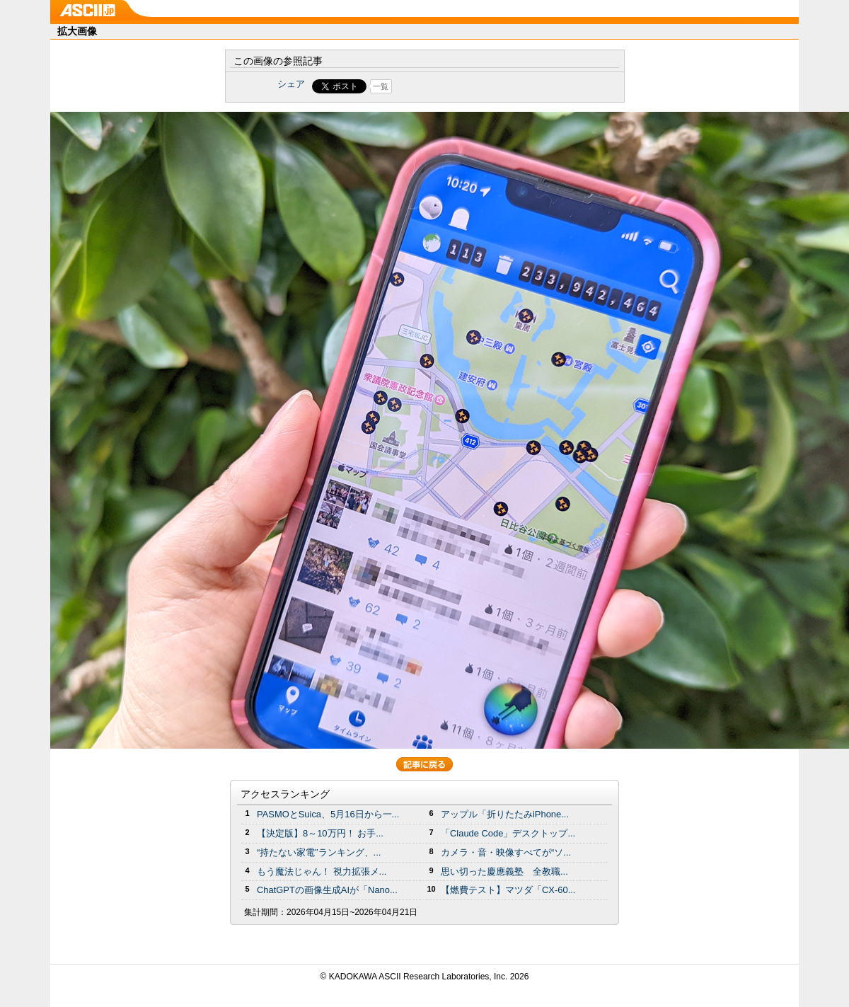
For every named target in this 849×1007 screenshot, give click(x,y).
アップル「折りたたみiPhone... (505, 814)
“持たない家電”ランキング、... (319, 852)
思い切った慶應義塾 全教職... (504, 871)
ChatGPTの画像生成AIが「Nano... (327, 890)
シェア (291, 84)
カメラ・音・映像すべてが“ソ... (506, 852)
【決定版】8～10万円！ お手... (320, 833)
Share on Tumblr (477, 86)
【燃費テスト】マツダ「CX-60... (508, 890)
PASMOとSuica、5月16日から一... (328, 814)
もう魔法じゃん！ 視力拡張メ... (321, 871)
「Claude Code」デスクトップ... (508, 833)
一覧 (380, 86)
